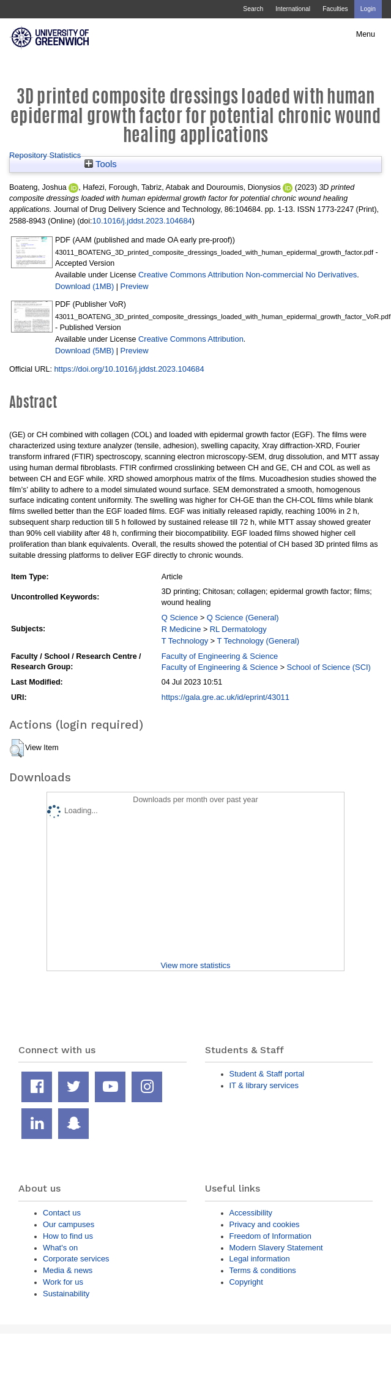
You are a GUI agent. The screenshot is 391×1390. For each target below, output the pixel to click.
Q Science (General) (243, 617)
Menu (365, 34)
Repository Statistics (45, 155)
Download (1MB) (84, 286)
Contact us (62, 1212)
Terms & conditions (262, 1270)
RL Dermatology (238, 629)
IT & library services (264, 1085)
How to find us (68, 1236)
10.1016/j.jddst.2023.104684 (142, 220)
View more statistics (195, 965)
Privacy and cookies (264, 1224)
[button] (17, 748)
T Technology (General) (258, 640)
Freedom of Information (270, 1236)
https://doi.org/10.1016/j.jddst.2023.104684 (129, 369)
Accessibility (250, 1212)
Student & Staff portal (267, 1073)
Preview (135, 286)
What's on (60, 1247)
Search (253, 9)
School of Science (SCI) (329, 667)
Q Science (180, 617)
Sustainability (66, 1293)
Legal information (259, 1258)
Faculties (335, 9)
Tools (100, 164)
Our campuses (68, 1224)
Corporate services (76, 1258)
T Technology (185, 640)
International (292, 9)
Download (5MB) (84, 350)
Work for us (63, 1282)
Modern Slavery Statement (276, 1247)
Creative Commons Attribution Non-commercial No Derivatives (247, 274)
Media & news (67, 1270)
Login (368, 9)
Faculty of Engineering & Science (220, 656)
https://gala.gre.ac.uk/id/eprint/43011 (225, 697)
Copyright (246, 1282)
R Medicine (181, 629)
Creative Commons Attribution (191, 339)
